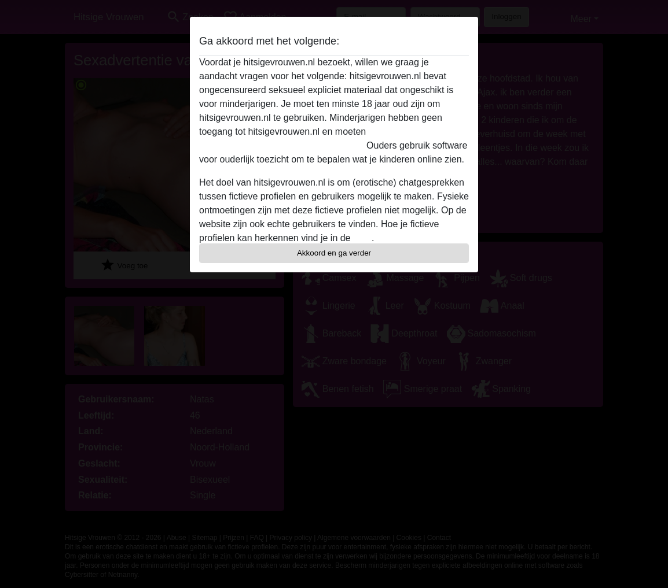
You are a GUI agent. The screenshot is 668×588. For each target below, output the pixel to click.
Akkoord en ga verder (334, 253)
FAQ (362, 238)
